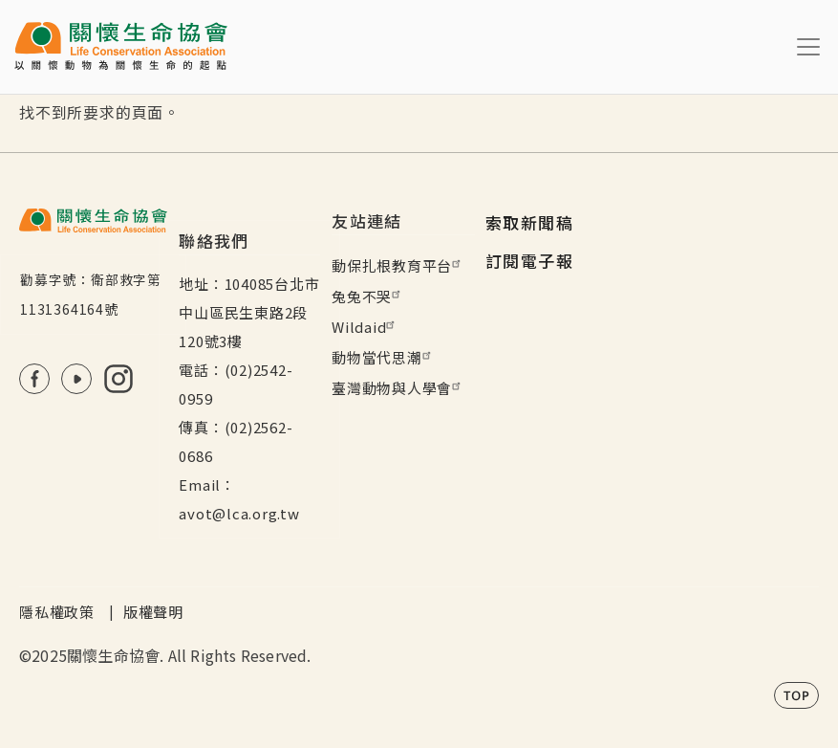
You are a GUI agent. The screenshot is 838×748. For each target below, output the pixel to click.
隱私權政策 (57, 612)
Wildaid (365, 327)
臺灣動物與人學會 (398, 388)
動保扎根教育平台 (398, 265)
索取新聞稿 (529, 222)
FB (34, 378)
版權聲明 (153, 612)
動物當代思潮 (384, 357)
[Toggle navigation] (808, 47)
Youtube (76, 378)
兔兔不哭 (368, 296)
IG (118, 378)
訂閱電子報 (529, 261)
